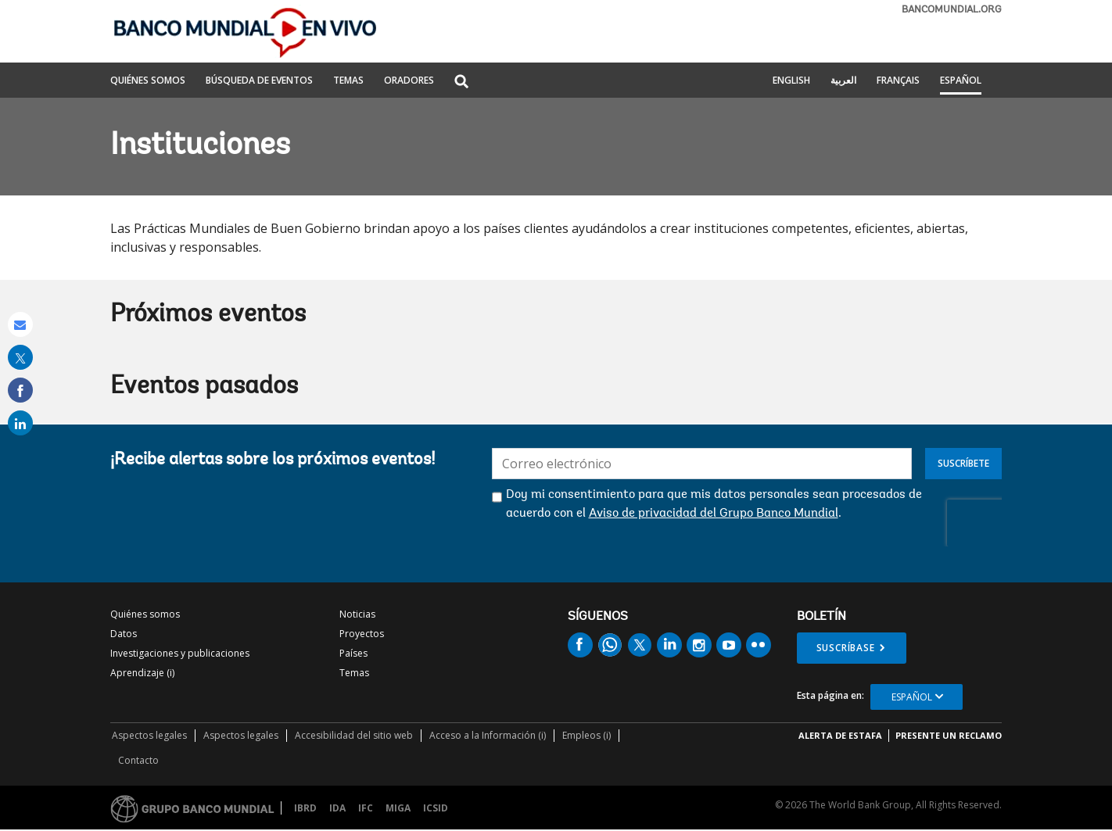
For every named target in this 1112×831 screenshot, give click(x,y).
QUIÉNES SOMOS (147, 81)
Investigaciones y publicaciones (179, 653)
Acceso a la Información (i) (487, 735)
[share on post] (20, 357)
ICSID (435, 808)
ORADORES (409, 81)
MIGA (398, 808)
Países (353, 653)
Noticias (357, 614)
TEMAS (348, 81)
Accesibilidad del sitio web (354, 735)
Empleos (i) (586, 735)
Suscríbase (845, 647)
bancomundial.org (952, 10)
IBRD (305, 808)
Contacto (138, 760)
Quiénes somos (145, 614)
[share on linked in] (20, 422)
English (791, 81)
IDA (337, 808)
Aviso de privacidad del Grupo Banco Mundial (713, 513)
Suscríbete (963, 463)
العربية (843, 81)
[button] (461, 82)
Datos (123, 633)
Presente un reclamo (948, 735)
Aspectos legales (149, 735)
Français (898, 81)
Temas (354, 672)
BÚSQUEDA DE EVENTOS (259, 81)
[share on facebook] (20, 390)
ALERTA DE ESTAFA (840, 735)
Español (960, 81)
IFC (365, 808)
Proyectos (361, 633)
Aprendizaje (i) (142, 672)
